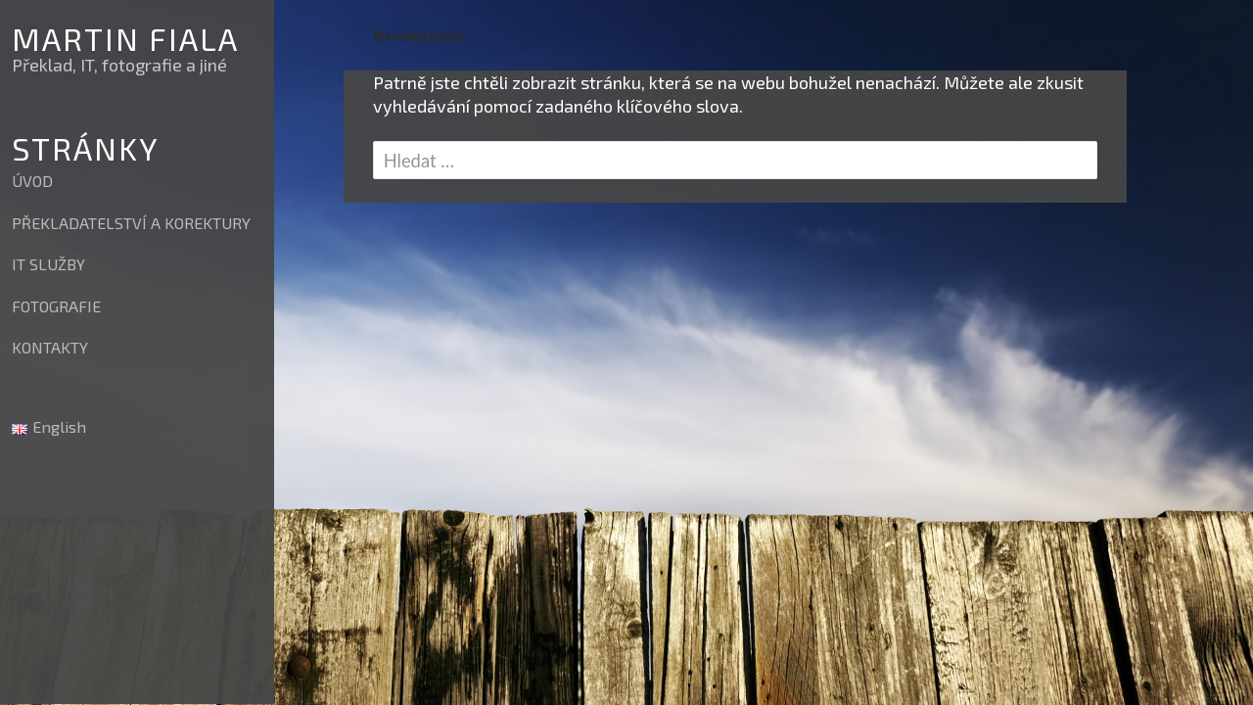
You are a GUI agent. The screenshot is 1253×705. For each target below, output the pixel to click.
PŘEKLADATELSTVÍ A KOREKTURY (131, 222)
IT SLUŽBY (48, 264)
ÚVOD (32, 180)
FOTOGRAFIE (56, 306)
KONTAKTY (50, 347)
